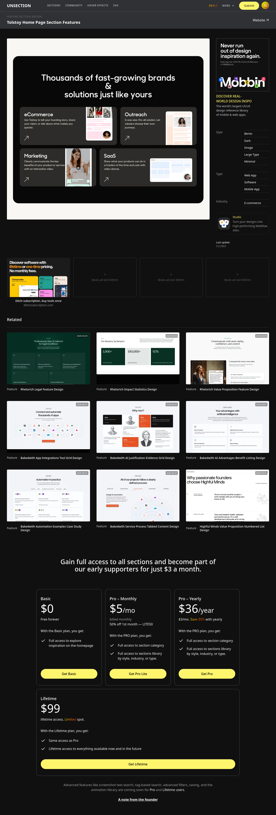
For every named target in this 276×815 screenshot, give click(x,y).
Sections (53, 5)
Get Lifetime (138, 764)
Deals (213, 5)
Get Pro (207, 674)
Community (73, 5)
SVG (116, 5)
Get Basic (69, 674)
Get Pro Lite (138, 674)
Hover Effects (97, 5)
